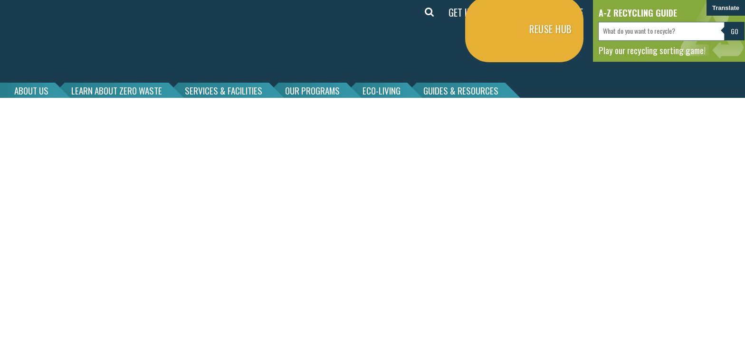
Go (734, 31)
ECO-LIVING (382, 90)
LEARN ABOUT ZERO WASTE (116, 90)
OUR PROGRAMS (312, 90)
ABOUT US (31, 90)
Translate (725, 7)
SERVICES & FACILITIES (223, 90)
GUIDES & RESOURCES (460, 90)
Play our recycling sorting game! (652, 50)
